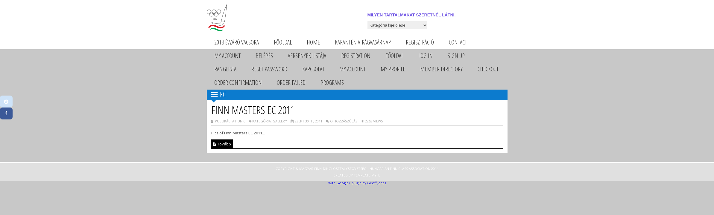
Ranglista (225, 69)
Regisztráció (420, 42)
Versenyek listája (307, 56)
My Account (227, 56)
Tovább (222, 144)
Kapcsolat (313, 69)
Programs (332, 83)
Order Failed (291, 83)
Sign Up (456, 56)
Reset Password (269, 69)
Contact (458, 42)
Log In (425, 56)
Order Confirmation (238, 83)
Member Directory (441, 69)
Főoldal (283, 42)
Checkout (488, 69)
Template (362, 175)
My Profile (393, 69)
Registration (355, 56)
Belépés (264, 56)
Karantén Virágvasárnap (363, 42)
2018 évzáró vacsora (236, 42)
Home (313, 42)
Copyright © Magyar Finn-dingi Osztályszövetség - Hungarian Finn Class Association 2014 (357, 168)
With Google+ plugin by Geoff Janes (357, 183)
